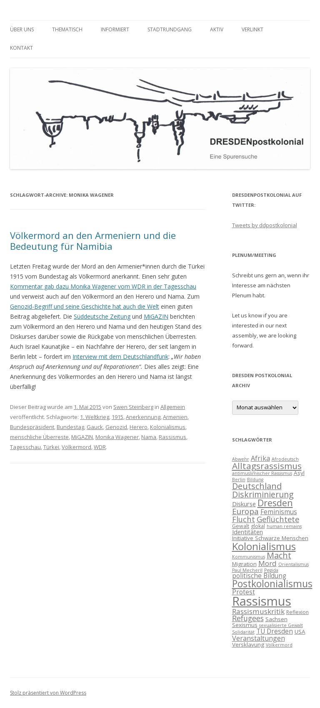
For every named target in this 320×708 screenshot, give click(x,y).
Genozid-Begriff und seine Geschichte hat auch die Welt (84, 306)
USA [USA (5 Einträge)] (300, 631)
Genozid (116, 427)
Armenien (175, 417)
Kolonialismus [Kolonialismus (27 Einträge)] (264, 546)
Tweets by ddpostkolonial (264, 225)
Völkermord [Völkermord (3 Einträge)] (279, 645)
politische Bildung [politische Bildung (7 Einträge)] (259, 575)
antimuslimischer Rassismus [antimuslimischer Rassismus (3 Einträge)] (262, 473)
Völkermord (76, 447)
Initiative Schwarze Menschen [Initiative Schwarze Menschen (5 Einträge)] (270, 538)
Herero (139, 427)
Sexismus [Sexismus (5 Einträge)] (245, 625)
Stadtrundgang (170, 29)
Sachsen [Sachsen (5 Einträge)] (276, 619)
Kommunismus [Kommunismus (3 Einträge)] (248, 557)
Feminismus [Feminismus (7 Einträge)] (278, 511)
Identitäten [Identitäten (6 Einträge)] (247, 532)
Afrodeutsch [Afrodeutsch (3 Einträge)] (285, 459)
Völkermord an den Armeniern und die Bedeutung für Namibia (93, 240)
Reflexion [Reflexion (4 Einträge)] (297, 612)
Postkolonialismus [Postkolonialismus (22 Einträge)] (272, 583)
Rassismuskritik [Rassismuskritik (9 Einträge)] (258, 611)
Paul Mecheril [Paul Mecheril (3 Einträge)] (247, 570)
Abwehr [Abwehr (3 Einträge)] (240, 459)
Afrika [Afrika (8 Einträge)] (260, 458)
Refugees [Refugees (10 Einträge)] (248, 618)
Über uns (22, 29)
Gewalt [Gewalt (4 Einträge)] (240, 526)
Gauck (95, 427)
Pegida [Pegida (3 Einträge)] (271, 570)
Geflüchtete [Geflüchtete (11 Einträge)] (278, 519)
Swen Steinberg (133, 407)
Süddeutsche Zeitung (102, 316)
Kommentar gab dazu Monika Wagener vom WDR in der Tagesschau (103, 286)
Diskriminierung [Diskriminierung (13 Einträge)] (263, 494)
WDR (100, 447)
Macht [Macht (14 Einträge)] (279, 555)
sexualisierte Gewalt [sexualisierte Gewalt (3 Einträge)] (281, 625)
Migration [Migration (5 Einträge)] (244, 564)
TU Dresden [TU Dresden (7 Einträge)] (274, 631)
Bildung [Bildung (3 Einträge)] (255, 479)
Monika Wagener (117, 437)
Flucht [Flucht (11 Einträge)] (243, 519)
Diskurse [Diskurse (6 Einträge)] (244, 504)
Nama (148, 437)
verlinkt (252, 29)
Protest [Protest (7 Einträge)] (243, 591)
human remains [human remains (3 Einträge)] (284, 526)
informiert (115, 29)
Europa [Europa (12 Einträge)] (245, 511)
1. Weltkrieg (94, 417)
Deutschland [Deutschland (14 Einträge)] (257, 486)
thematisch (67, 29)
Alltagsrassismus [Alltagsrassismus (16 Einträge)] (267, 466)
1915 (117, 417)
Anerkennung (143, 417)
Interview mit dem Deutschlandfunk (120, 356)
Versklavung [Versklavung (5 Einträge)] (248, 644)
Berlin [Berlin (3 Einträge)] (238, 479)
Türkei (51, 447)
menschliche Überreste (39, 437)
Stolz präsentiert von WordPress (48, 692)
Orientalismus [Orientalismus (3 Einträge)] (293, 564)
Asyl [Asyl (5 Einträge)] (299, 473)
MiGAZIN (156, 316)
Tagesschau (25, 447)
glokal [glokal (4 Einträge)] (258, 526)
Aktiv (216, 29)
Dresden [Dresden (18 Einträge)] (275, 503)
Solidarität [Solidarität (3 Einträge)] (243, 632)
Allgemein (172, 407)
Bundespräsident (32, 427)
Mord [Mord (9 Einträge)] (267, 563)
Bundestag (70, 427)
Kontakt (21, 47)
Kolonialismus (167, 427)
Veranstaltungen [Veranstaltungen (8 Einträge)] (258, 638)
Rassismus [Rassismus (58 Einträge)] (261, 601)
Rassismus (172, 437)
